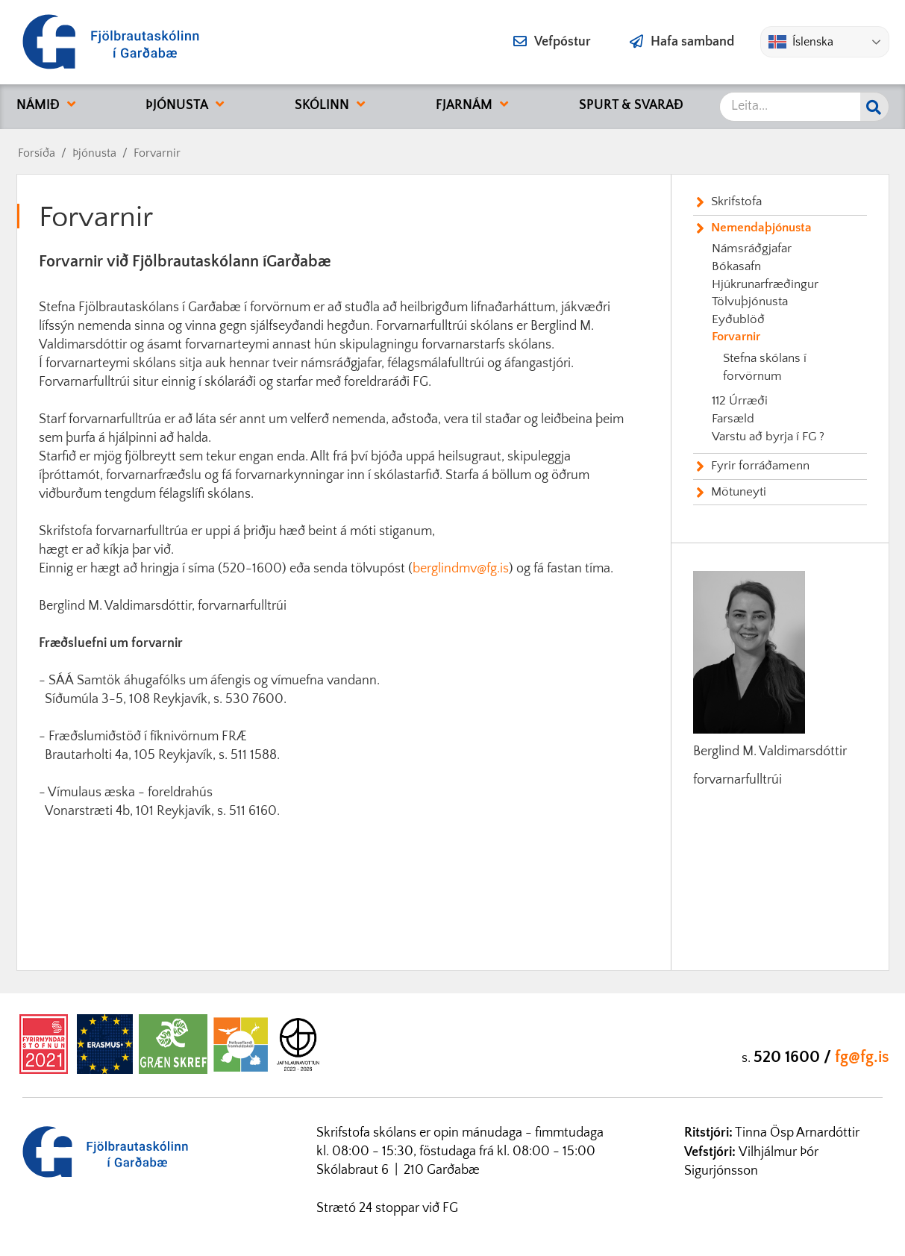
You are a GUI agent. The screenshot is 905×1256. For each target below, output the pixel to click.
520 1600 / (794, 1057)
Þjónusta (94, 153)
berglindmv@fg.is (461, 568)
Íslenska (800, 42)
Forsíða (36, 153)
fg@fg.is (862, 1057)
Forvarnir (157, 153)
